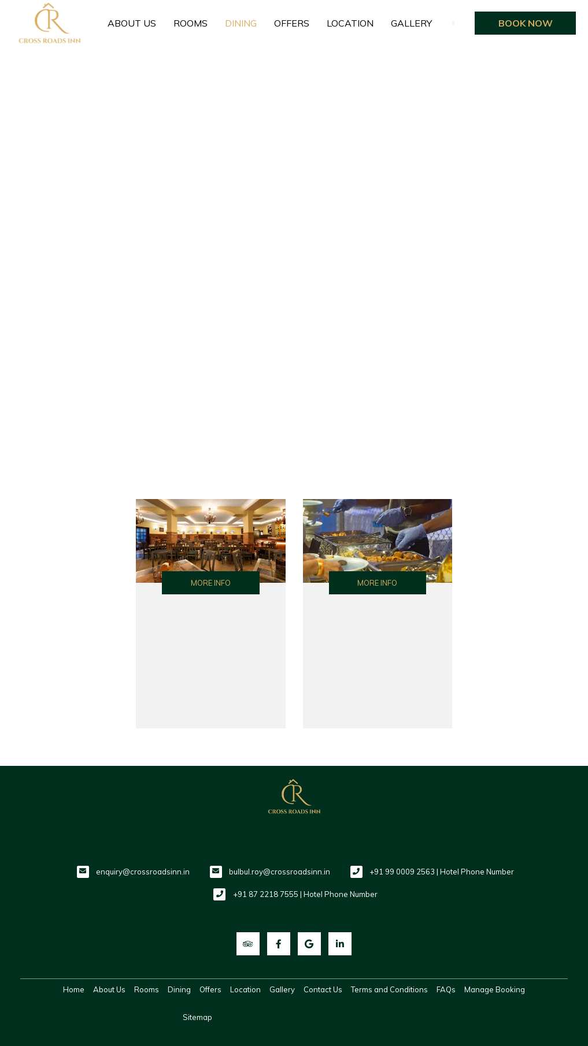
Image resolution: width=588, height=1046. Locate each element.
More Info (211, 582)
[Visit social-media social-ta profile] (248, 943)
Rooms (190, 23)
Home (73, 989)
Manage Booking (494, 989)
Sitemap (197, 1017)
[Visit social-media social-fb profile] (278, 943)
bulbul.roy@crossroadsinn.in (279, 871)
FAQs (446, 989)
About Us (132, 23)
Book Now (525, 23)
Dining (241, 23)
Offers (291, 23)
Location (350, 23)
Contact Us (323, 989)
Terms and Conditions (389, 989)
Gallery (411, 23)
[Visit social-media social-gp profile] (309, 943)
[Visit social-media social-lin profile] (340, 943)
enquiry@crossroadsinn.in (143, 871)
